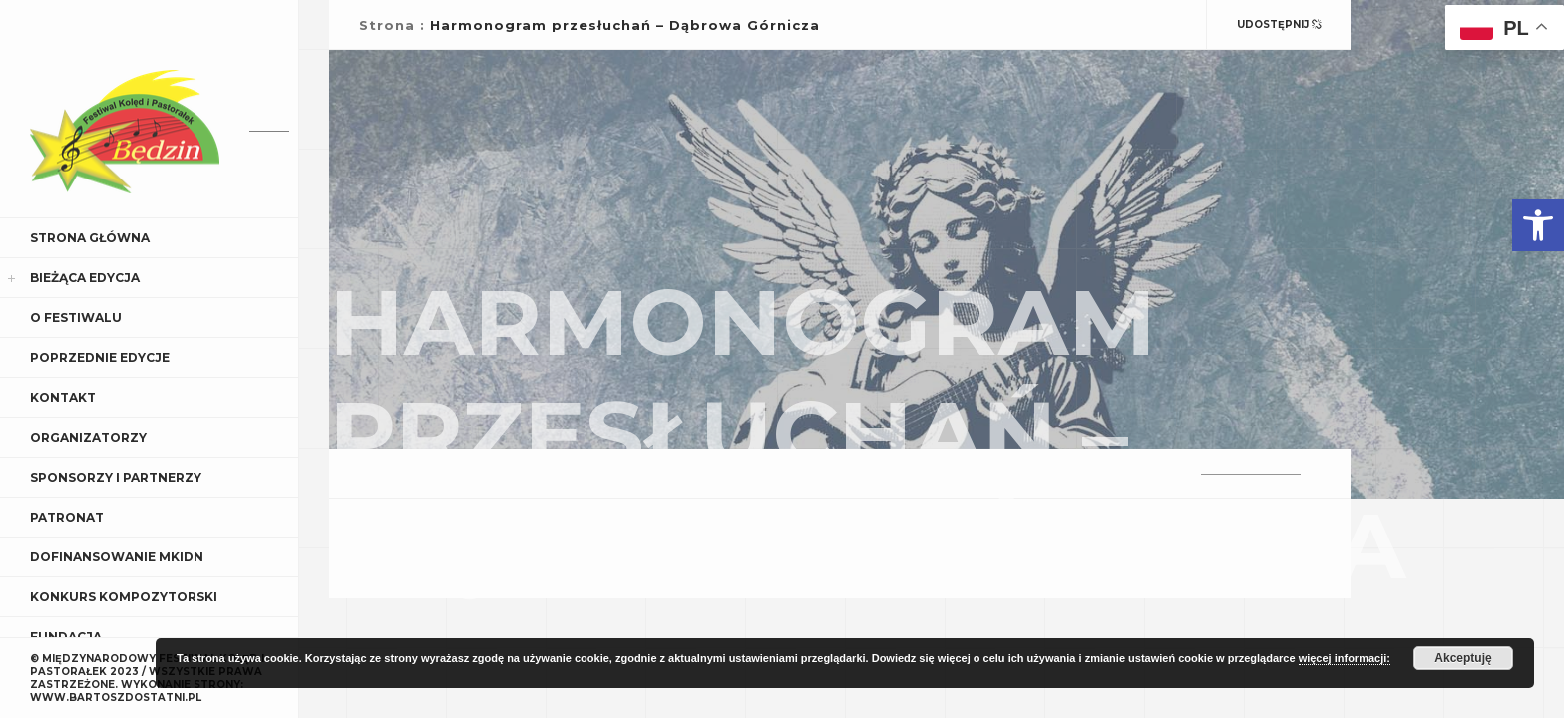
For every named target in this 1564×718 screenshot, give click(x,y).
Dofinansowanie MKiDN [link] (116, 556)
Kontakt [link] (63, 397)
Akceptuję (1462, 658)
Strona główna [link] (90, 237)
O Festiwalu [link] (76, 317)
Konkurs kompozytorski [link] (123, 596)
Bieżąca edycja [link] (85, 277)
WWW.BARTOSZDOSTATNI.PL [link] (115, 697)
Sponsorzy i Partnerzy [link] (115, 477)
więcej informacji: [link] (1344, 658)
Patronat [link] (67, 517)
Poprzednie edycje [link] (100, 357)
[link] (1538, 225)
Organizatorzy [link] (88, 437)
